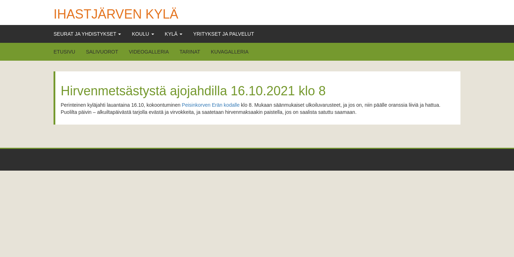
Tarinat (190, 52)
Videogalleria (149, 52)
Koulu (143, 34)
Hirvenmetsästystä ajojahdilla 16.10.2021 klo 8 (193, 91)
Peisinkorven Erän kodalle (211, 105)
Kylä (174, 34)
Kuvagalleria (230, 52)
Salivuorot (102, 52)
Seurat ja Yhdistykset (87, 34)
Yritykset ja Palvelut (223, 34)
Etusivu (64, 52)
